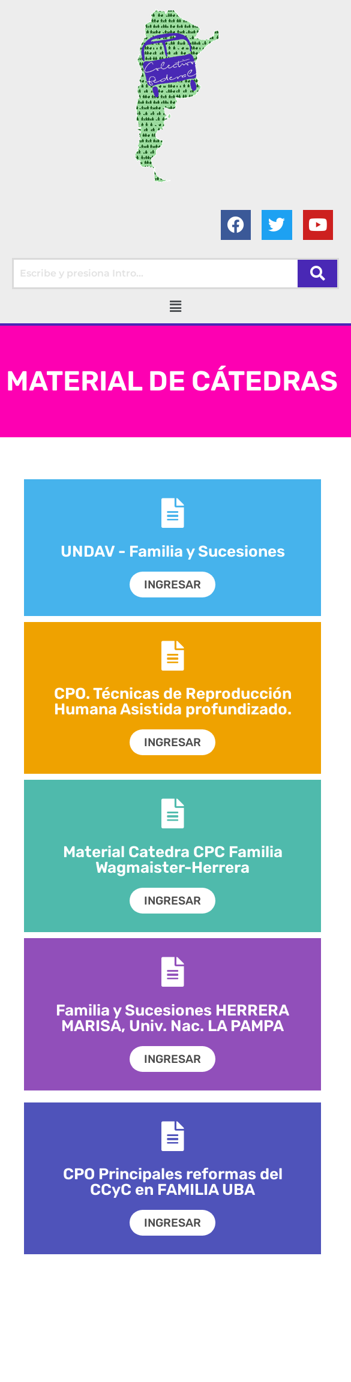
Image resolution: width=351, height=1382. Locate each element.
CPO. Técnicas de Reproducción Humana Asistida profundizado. (173, 702)
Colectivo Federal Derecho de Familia (124, 1369)
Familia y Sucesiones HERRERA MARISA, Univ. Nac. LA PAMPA (172, 1018)
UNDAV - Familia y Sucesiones (173, 551)
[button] (175, 306)
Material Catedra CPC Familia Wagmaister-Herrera (173, 860)
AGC (300, 1369)
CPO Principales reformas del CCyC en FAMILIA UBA (173, 1182)
